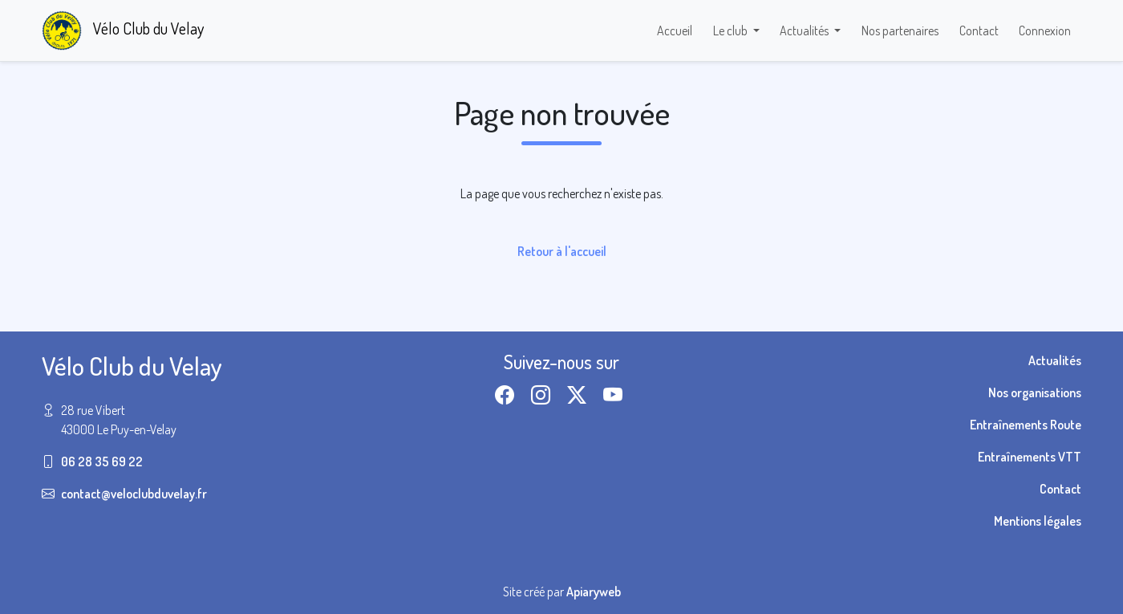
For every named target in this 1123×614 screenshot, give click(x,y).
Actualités (1054, 360)
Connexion (1045, 30)
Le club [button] (731, 30)
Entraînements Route (1025, 425)
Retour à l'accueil (561, 251)
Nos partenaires (900, 30)
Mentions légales (1037, 521)
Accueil (674, 30)
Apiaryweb (593, 592)
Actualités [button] (805, 30)
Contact (979, 30)
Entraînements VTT (1029, 457)
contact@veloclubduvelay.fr (134, 494)
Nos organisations (1034, 392)
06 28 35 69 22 (102, 461)
